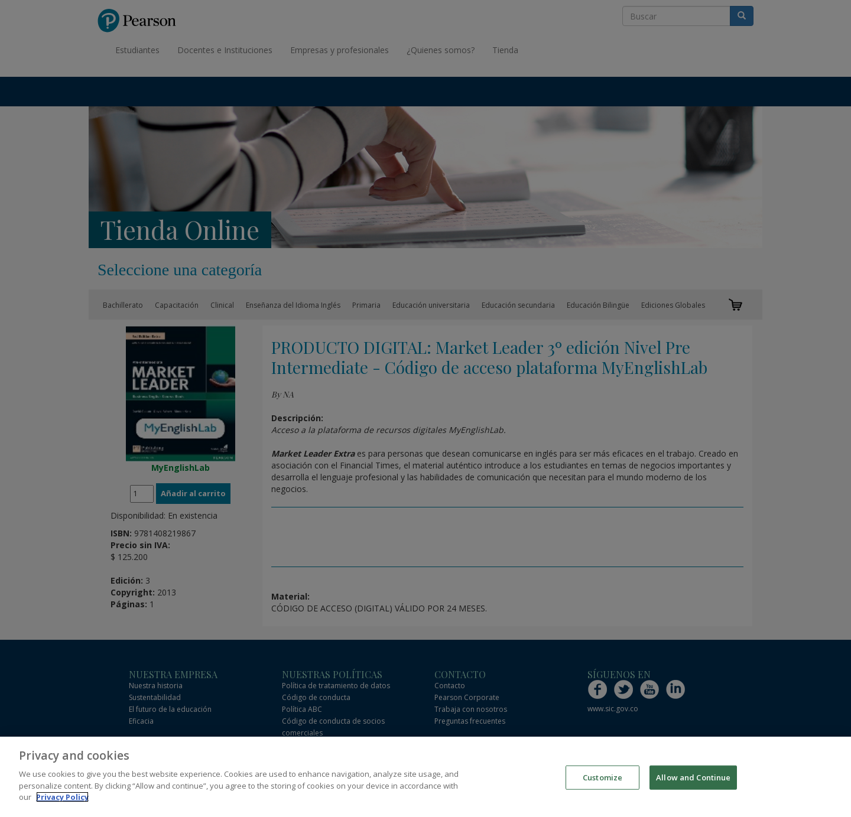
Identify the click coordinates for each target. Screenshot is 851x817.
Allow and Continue (693, 778)
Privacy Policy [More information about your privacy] (62, 798)
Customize (602, 778)
